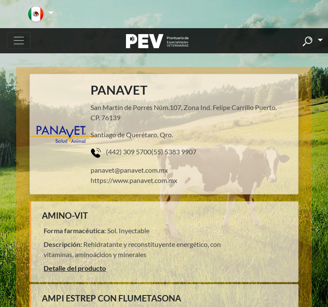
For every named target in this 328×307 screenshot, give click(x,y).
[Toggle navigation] (19, 40)
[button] (40, 14)
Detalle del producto (75, 268)
